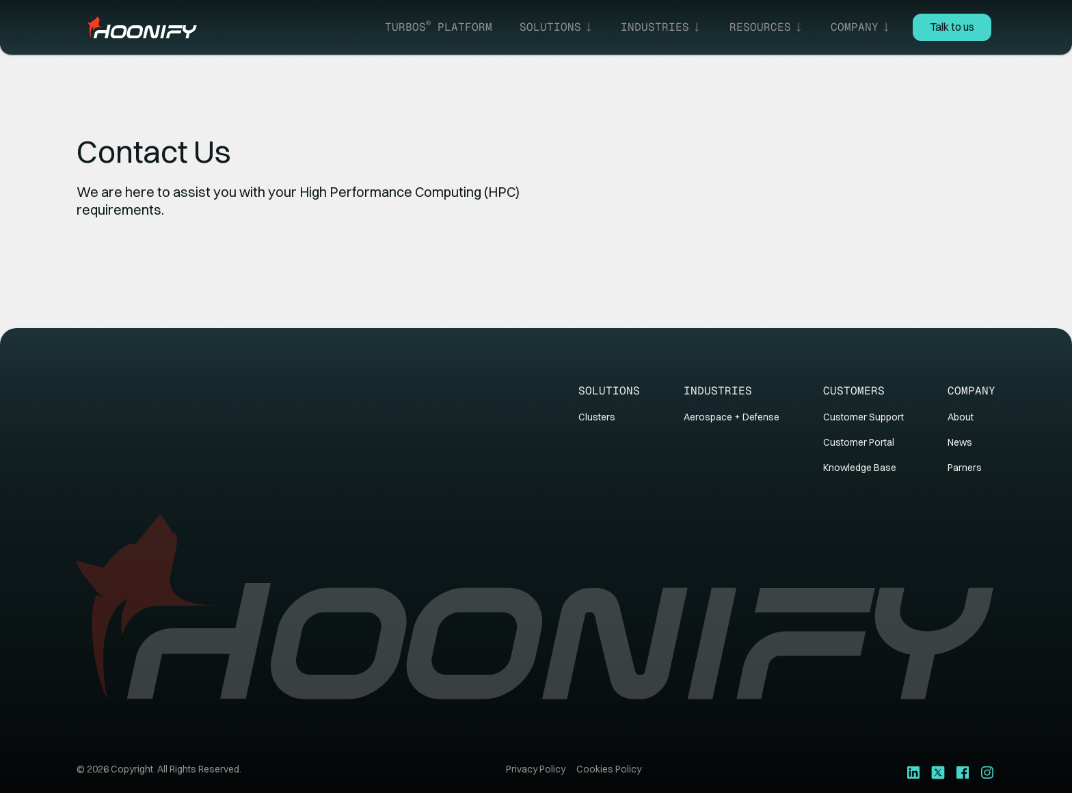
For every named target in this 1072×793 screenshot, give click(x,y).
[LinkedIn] (913, 772)
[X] (938, 772)
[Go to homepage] (536, 607)
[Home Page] (142, 27)
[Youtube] (962, 772)
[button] (556, 27)
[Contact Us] (952, 27)
